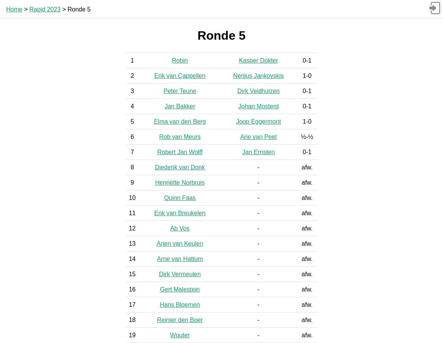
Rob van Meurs (180, 137)
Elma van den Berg (180, 121)
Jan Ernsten (258, 152)
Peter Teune (179, 91)
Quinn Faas (180, 198)
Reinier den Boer (180, 320)
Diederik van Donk (180, 167)
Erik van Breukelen (179, 213)
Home (14, 9)
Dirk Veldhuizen (258, 91)
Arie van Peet (258, 137)
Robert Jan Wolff (180, 152)
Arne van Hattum (180, 259)
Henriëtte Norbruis (180, 182)
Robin (180, 60)
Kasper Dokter (258, 60)
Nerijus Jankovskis (258, 75)
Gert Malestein (180, 289)
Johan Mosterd (258, 106)
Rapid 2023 (45, 9)
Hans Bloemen (180, 304)
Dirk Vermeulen (180, 274)
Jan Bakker (179, 106)
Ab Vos (180, 228)
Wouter (180, 335)
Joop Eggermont (258, 121)
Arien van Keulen (180, 243)
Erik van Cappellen (179, 75)
